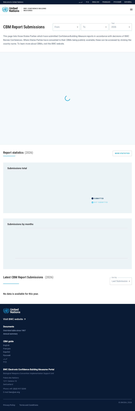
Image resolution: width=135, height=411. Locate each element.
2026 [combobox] (114, 27)
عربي (81, 2)
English (95, 2)
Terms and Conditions (28, 405)
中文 (87, 2)
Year (113, 23)
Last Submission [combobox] (120, 281)
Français (106, 2)
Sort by (114, 277)
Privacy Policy (9, 405)
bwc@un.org (14, 392)
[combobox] (66, 27)
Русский (117, 2)
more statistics (122, 153)
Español (128, 2)
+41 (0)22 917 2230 (17, 389)
